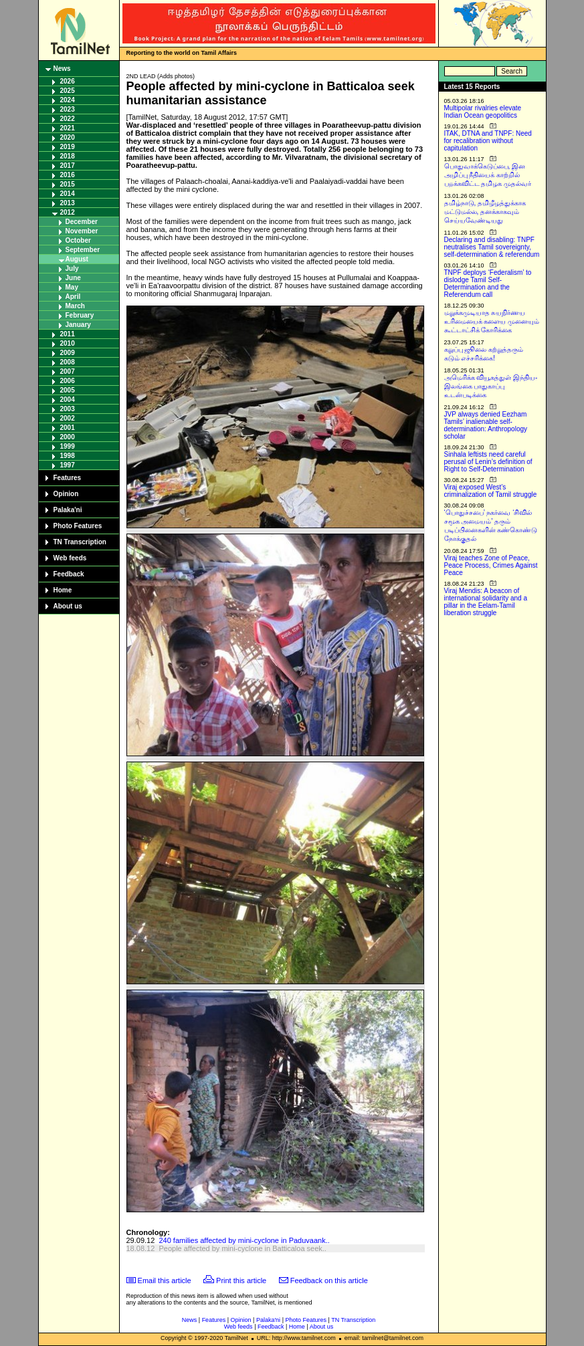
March (75, 306)
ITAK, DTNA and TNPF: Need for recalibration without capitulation (488, 141)
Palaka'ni (68, 510)
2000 (67, 437)
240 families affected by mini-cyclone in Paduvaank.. (244, 1240)
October (78, 240)
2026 (67, 81)
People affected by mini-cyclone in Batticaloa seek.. (242, 1248)
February (80, 315)
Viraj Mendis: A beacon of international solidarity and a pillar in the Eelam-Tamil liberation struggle (486, 601)
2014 (67, 193)
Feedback (69, 574)
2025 (67, 90)
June (73, 278)
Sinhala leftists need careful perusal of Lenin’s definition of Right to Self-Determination (488, 462)
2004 (67, 399)
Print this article (241, 1280)
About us (68, 606)
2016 (67, 175)
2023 (67, 109)
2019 (67, 146)
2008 (67, 362)
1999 (67, 446)
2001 (67, 427)
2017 (67, 165)
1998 (67, 455)
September (83, 249)
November (82, 231)
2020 (67, 137)
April (73, 296)
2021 (67, 128)
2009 (67, 352)
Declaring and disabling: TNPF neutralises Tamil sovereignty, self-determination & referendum (492, 247)
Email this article (164, 1280)
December (82, 221)
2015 (67, 184)
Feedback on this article (329, 1280)
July (72, 268)
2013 (67, 203)
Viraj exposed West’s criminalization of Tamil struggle (490, 490)
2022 (67, 118)
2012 (67, 212)
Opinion (66, 493)
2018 (67, 156)
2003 (67, 409)
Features (68, 477)
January (78, 324)
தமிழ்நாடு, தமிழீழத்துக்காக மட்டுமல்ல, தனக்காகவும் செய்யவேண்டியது (485, 211)
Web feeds (70, 558)
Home (63, 590)
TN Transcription (80, 542)
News (62, 68)
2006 (67, 380)
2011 (67, 334)
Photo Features (78, 526)
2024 (67, 100)
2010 (67, 343)
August (77, 259)
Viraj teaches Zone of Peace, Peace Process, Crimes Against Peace (491, 565)
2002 (67, 418)
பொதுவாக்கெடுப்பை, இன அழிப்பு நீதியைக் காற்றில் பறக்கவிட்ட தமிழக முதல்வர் (488, 174)
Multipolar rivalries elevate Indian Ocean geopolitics (483, 111)
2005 (67, 390)
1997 (67, 465)
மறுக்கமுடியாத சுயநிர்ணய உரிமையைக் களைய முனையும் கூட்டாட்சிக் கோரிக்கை (492, 321)
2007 (67, 371)
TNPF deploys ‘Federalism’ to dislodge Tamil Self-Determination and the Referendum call (488, 283)
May (72, 287)
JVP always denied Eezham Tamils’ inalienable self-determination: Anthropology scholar (486, 425)
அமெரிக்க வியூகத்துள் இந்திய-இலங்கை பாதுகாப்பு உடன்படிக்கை (491, 386)
